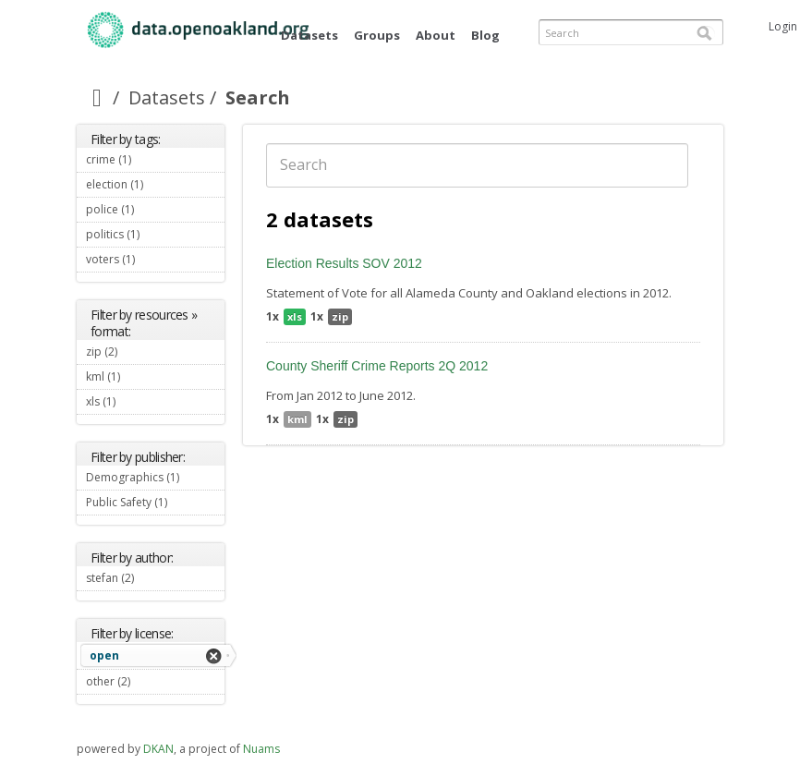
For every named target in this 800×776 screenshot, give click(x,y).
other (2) (152, 681)
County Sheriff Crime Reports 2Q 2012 (377, 365)
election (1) (155, 186)
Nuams (261, 749)
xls (294, 316)
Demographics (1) (155, 479)
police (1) (155, 211)
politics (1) (155, 236)
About (435, 35)
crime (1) (153, 159)
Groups (377, 35)
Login (783, 26)
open (104, 655)
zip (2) (139, 351)
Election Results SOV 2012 (344, 263)
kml (297, 419)
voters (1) (155, 261)
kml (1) (142, 376)
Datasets (309, 35)
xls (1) (137, 401)
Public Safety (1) (155, 504)
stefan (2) (155, 580)
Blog (485, 35)
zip (340, 316)
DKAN (158, 749)
